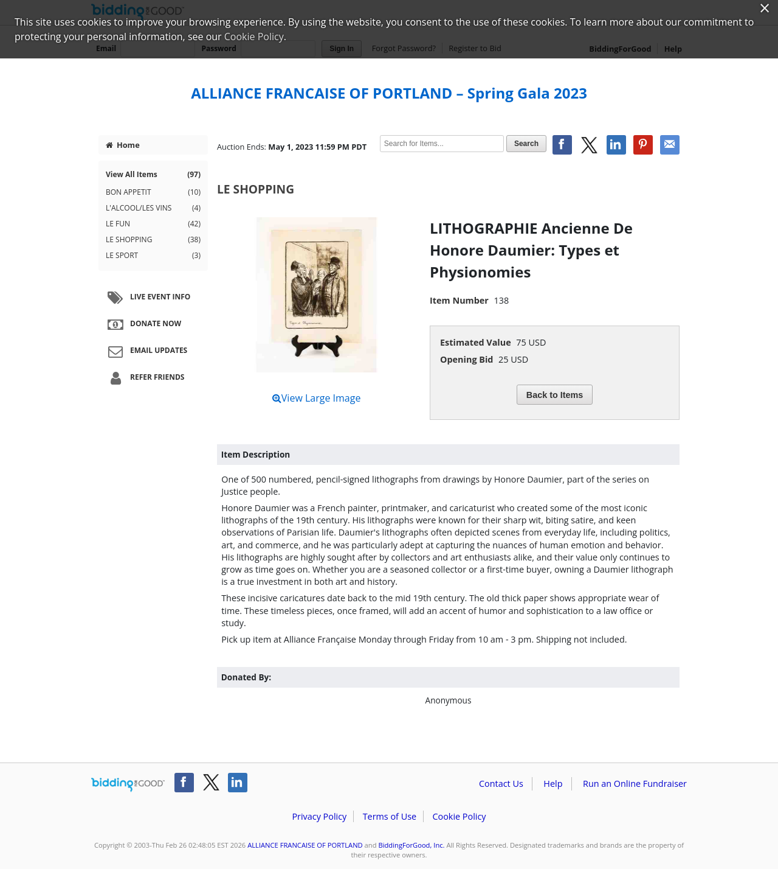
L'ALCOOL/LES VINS (153, 208)
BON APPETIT (153, 192)
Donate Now (143, 324)
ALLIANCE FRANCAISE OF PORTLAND (305, 845)
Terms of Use (389, 816)
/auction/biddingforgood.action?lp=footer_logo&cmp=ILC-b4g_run (128, 785)
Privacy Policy (319, 816)
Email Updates (146, 351)
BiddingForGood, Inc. (411, 845)
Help (552, 783)
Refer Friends (144, 378)
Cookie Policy (459, 816)
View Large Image (316, 398)
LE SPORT (153, 256)
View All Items (153, 174)
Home (123, 144)
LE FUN (153, 224)
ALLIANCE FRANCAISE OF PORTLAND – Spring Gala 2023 (389, 93)
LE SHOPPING (153, 240)
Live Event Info (147, 298)
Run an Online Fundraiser (635, 783)
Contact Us (501, 783)
